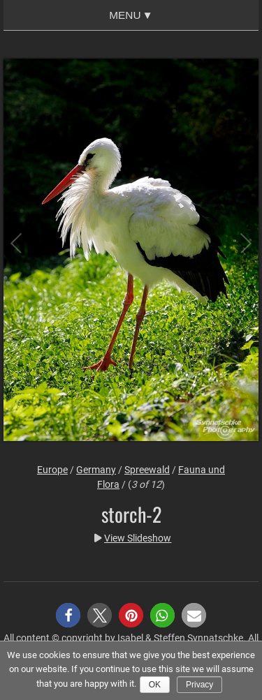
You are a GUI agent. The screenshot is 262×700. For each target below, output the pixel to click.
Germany (96, 469)
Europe (52, 469)
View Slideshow (137, 538)
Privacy (199, 685)
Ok (155, 685)
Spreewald (147, 469)
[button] (68, 615)
